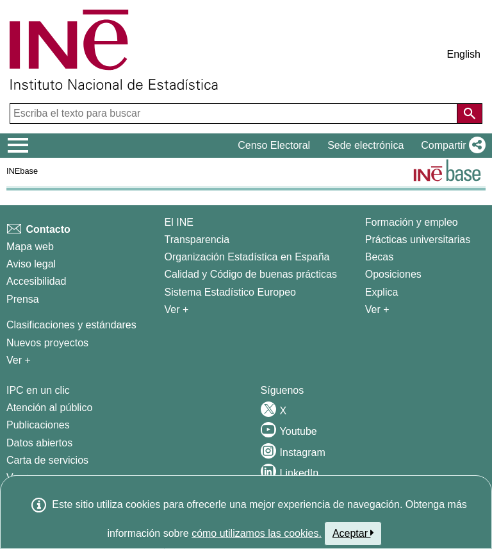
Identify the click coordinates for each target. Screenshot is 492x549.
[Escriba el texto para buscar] (235, 113)
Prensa (22, 299)
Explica (381, 292)
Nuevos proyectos (47, 342)
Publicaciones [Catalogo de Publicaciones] (38, 424)
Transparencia (197, 239)
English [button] (463, 54)
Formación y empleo (411, 222)
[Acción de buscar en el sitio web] (469, 113)
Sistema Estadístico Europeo (230, 292)
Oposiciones (393, 274)
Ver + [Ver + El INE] (177, 309)
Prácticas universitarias (418, 239)
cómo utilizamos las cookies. (257, 533)
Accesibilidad (36, 281)
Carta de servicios (47, 460)
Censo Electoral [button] (274, 145)
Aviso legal (31, 263)
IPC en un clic (38, 390)
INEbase (22, 171)
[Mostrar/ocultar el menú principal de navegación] (18, 145)
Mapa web (30, 246)
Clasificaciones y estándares (71, 324)
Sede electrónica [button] (365, 145)
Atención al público (49, 407)
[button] (451, 145)
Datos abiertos (39, 442)
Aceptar (353, 533)
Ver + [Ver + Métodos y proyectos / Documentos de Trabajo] (18, 360)
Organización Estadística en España (247, 256)
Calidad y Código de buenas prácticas (251, 274)
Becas (379, 256)
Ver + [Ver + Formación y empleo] (377, 309)
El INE (179, 222)
